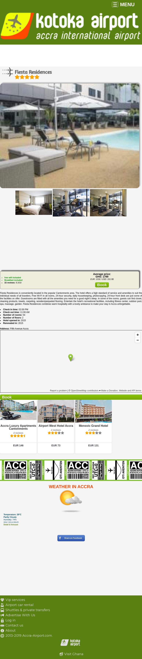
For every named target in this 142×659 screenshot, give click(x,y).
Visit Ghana (73, 654)
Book (102, 285)
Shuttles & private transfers (27, 610)
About (10, 630)
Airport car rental (19, 605)
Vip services (15, 600)
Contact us (14, 625)
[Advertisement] (71, 242)
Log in (10, 620)
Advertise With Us (20, 615)
